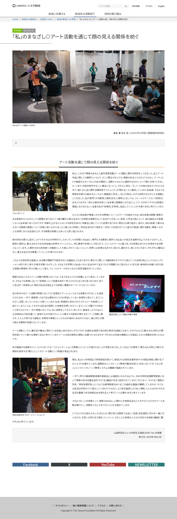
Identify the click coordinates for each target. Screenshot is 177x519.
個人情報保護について (83, 506)
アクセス (149, 6)
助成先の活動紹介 (29, 19)
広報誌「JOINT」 (46, 19)
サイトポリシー (62, 506)
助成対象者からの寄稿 (66, 19)
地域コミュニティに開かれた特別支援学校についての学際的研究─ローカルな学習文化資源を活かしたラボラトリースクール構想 (93, 147)
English (161, 6)
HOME (15, 19)
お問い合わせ (115, 506)
